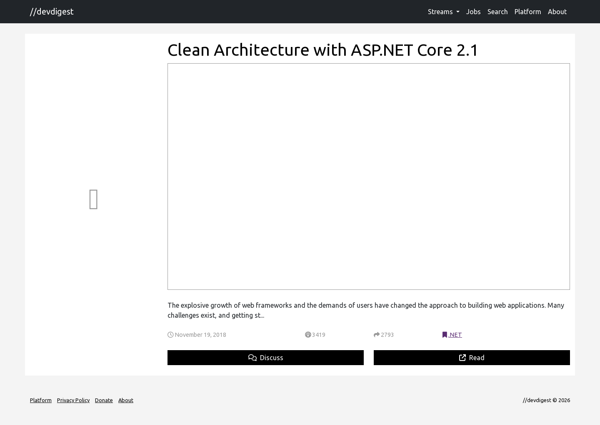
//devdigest (52, 11)
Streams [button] (441, 11)
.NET (455, 334)
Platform (528, 11)
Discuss (265, 357)
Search (498, 11)
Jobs (473, 11)
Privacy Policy (73, 400)
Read (472, 357)
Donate (104, 400)
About (557, 11)
